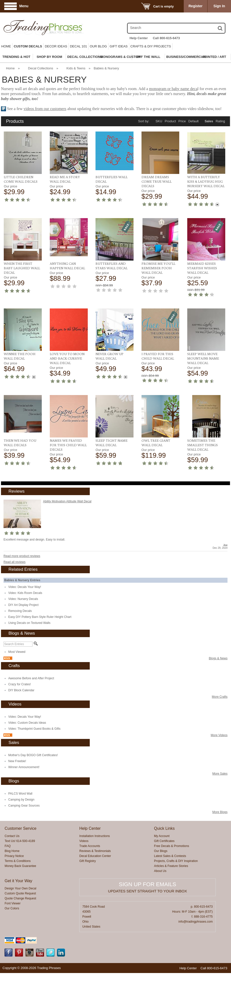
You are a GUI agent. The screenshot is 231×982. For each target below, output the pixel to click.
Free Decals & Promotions (171, 846)
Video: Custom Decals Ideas (27, 722)
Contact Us (11, 836)
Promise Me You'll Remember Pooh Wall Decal (158, 268)
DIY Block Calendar (21, 690)
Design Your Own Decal (20, 888)
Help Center (139, 38)
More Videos (219, 735)
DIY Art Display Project (23, 605)
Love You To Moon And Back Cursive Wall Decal (67, 358)
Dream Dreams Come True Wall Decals (157, 181)
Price (182, 121)
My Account (162, 836)
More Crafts (220, 697)
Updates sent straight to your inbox (147, 891)
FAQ (7, 846)
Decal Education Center (95, 856)
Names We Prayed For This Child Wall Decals (68, 445)
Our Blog (98, 46)
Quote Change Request (20, 898)
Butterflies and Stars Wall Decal (112, 265)
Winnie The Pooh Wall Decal (20, 356)
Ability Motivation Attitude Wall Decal (67, 501)
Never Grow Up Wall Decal (110, 356)
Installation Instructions (94, 836)
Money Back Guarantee (20, 866)
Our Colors (11, 908)
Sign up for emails (147, 884)
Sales (208, 121)
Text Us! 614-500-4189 (19, 841)
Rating (220, 121)
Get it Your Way (18, 881)
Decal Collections (40, 68)
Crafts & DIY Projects (150, 46)
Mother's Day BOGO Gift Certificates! (33, 755)
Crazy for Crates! (19, 684)
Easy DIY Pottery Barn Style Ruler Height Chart (40, 617)
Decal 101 (78, 46)
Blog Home (11, 851)
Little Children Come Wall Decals (21, 179)
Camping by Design (21, 799)
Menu (23, 6)
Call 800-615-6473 (166, 38)
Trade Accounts (89, 846)
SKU (159, 121)
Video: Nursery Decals (23, 599)
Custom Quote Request (20, 893)
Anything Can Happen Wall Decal (67, 265)
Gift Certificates (164, 841)
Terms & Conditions (17, 861)
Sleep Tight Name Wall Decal (112, 442)
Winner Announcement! (24, 767)
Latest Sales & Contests (170, 856)
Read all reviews (15, 562)
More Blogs (220, 812)
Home (6, 46)
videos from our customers (45, 109)
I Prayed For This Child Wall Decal (158, 356)
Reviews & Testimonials (95, 851)
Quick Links (164, 828)
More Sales (220, 773)
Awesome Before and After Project (31, 678)
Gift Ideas (119, 46)
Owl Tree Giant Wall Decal (156, 442)
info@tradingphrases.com (195, 921)
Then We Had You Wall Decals (20, 442)
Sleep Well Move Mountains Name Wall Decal (203, 358)
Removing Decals (20, 611)
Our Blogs (160, 851)
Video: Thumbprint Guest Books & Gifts (34, 728)
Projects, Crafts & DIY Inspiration (176, 861)
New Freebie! (17, 761)
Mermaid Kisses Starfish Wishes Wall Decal (202, 268)
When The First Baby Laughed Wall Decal (22, 268)
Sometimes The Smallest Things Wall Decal (202, 445)
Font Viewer (12, 903)
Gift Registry (87, 861)
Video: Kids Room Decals (25, 593)
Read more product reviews (22, 556)
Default (193, 121)
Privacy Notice (14, 856)
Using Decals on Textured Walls (29, 623)
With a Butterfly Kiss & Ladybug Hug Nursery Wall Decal (205, 181)
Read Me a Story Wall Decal (65, 179)
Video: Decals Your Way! (24, 587)
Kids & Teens (76, 68)
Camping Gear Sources (24, 805)
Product (170, 121)
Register (195, 6)
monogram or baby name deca (173, 89)
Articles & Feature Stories (171, 866)
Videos (83, 841)
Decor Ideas (56, 46)
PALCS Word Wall (20, 793)
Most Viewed (16, 652)
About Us (160, 871)
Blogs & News (218, 658)
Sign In (219, 6)
